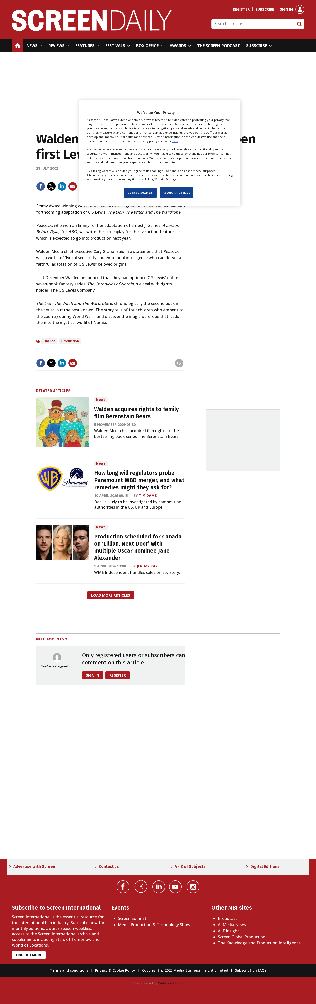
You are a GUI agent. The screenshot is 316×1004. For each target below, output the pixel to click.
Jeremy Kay (147, 566)
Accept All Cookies (176, 192)
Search (299, 24)
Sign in (286, 9)
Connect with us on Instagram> (193, 886)
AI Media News (232, 924)
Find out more (29, 955)
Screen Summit (132, 918)
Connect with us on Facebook (123, 886)
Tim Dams (148, 495)
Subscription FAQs (250, 970)
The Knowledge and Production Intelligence (259, 943)
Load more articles (110, 595)
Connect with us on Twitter (140, 886)
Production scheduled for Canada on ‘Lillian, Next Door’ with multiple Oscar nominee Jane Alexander (138, 547)
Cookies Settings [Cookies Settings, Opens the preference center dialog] (140, 192)
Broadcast (227, 918)
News (101, 400)
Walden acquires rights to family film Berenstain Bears (136, 413)
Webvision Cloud (170, 983)
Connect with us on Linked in (158, 886)
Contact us (109, 866)
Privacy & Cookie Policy (115, 970)
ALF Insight (228, 930)
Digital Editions (265, 866)
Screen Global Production (241, 937)
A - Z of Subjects (190, 866)
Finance (49, 341)
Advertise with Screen (34, 866)
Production (70, 341)
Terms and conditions (69, 970)
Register (241, 9)
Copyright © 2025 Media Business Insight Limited (185, 970)
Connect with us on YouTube (175, 886)
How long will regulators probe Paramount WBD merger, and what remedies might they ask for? (139, 480)
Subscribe (264, 9)
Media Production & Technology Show (154, 924)
